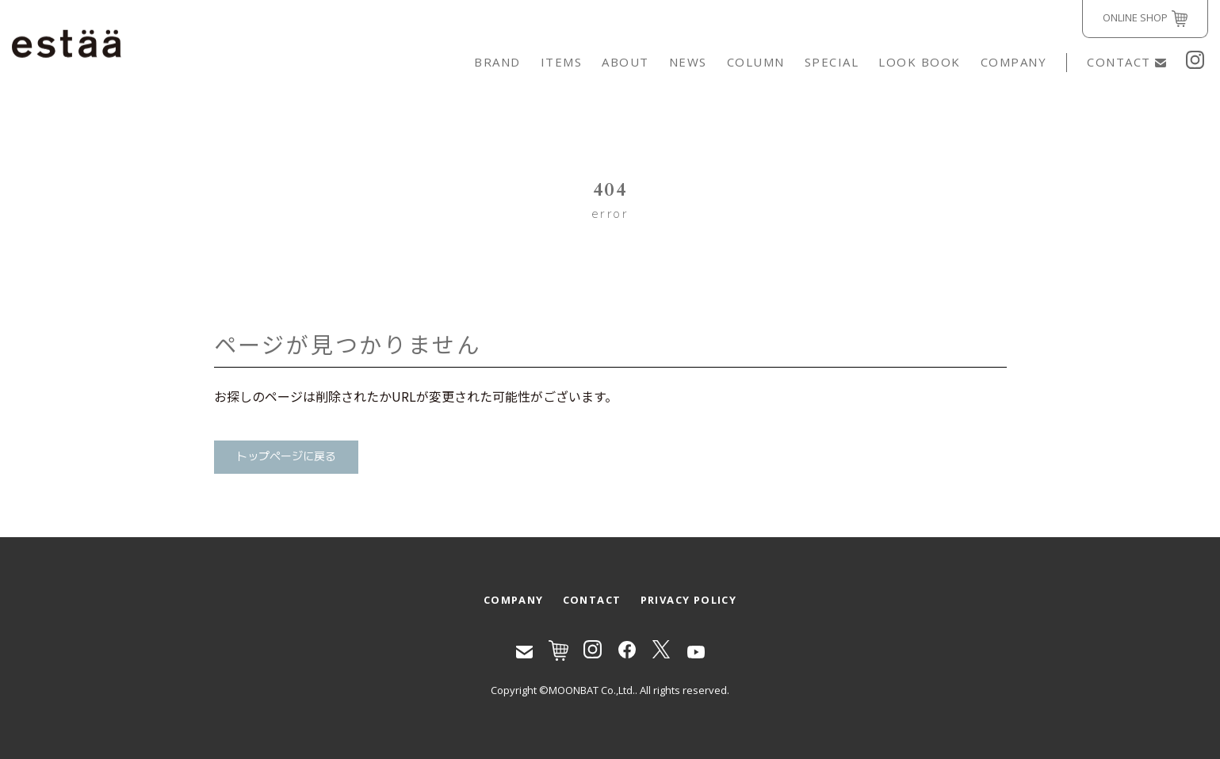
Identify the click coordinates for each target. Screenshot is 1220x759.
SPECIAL (832, 62)
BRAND (497, 62)
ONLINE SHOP (1145, 18)
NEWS (688, 62)
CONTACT (1126, 62)
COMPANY (1014, 62)
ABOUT (625, 62)
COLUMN (756, 62)
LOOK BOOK (919, 62)
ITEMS (562, 62)
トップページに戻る (286, 457)
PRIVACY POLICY (689, 600)
